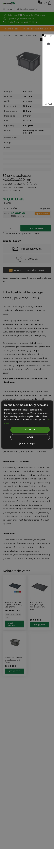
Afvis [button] (30, 437)
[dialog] (27, 424)
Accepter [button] (30, 429)
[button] (27, 443)
